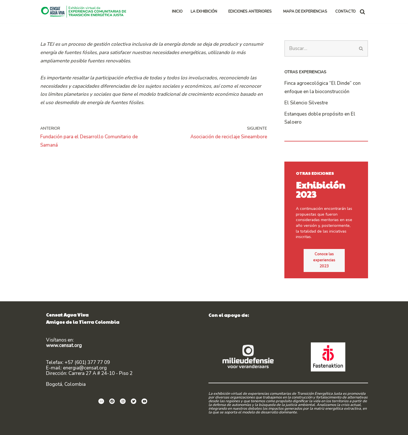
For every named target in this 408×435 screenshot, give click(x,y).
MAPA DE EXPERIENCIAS (305, 11)
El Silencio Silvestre (306, 102)
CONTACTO (345, 11)
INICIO (177, 11)
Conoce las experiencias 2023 (329, 251)
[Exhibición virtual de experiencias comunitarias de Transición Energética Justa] (85, 11)
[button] (220, 12)
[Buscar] (362, 11)
